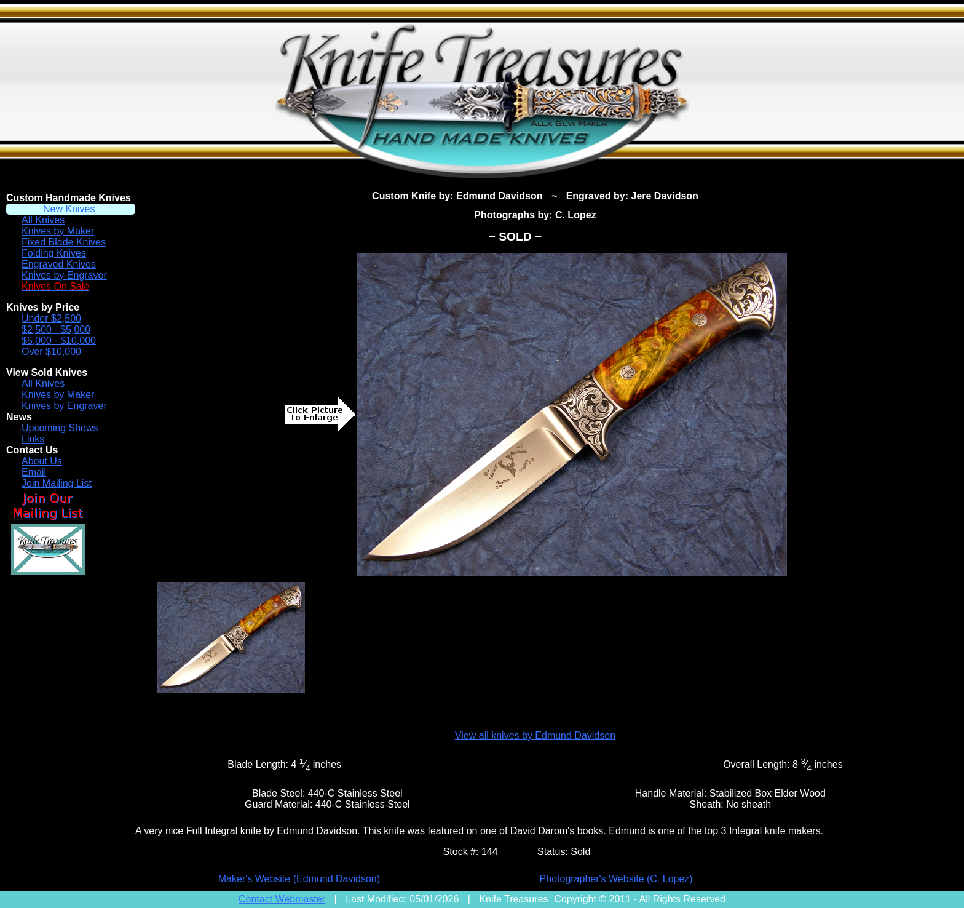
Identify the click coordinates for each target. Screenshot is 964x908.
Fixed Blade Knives (64, 242)
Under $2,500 (51, 318)
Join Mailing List (57, 483)
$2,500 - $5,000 (56, 329)
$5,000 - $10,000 (59, 340)
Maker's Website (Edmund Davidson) (299, 879)
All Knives (43, 220)
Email (34, 472)
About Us (42, 461)
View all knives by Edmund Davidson (535, 735)
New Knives (69, 209)
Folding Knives (54, 253)
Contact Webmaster (282, 899)
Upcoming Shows (60, 428)
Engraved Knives (59, 264)
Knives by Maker (58, 231)
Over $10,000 (51, 351)
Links (33, 439)
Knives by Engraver (64, 275)
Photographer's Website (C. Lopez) (616, 879)
